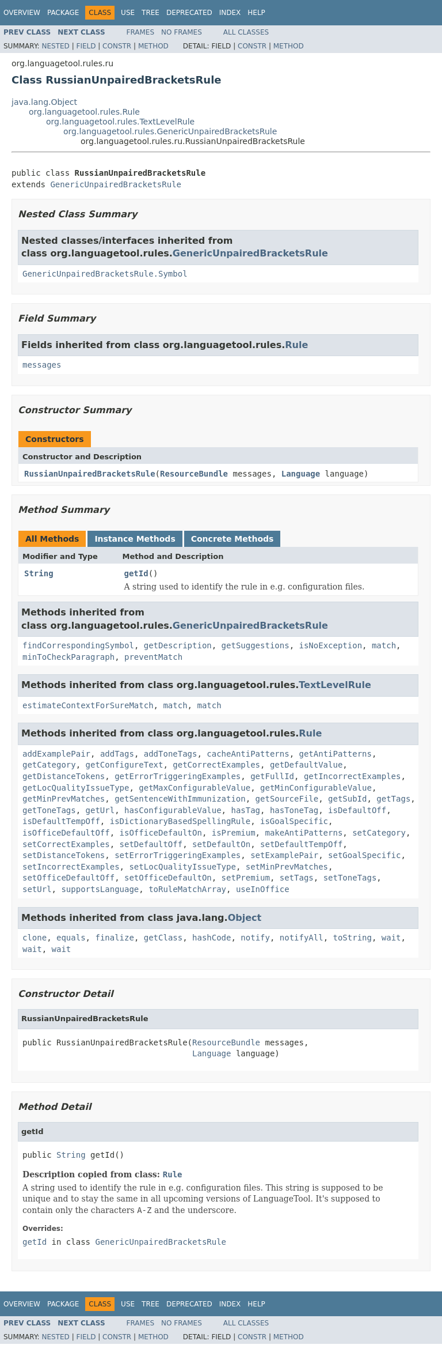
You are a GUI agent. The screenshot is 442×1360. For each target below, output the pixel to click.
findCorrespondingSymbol (78, 645)
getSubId (347, 798)
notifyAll (301, 937)
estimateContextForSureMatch (88, 705)
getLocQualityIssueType (75, 787)
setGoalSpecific (364, 855)
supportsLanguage (100, 889)
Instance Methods (134, 538)
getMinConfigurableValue (316, 787)
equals (71, 937)
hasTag (245, 810)
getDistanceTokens (63, 776)
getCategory (49, 764)
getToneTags (49, 810)
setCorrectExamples (66, 844)
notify (255, 937)
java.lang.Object (44, 102)
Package (63, 13)
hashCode (211, 937)
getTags (393, 798)
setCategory (379, 832)
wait (391, 937)
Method (153, 46)
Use (128, 13)
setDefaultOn (221, 844)
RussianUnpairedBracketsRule (89, 473)
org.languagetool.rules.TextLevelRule (120, 121)
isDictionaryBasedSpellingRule (180, 821)
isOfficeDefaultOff (66, 832)
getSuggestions (255, 645)
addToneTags (170, 753)
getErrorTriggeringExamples (178, 776)
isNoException (330, 645)
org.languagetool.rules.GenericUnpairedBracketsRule (170, 131)
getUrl (100, 810)
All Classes (246, 32)
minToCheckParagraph (68, 657)
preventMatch (153, 657)
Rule (296, 344)
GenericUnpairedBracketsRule (115, 184)
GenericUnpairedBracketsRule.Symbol (105, 273)
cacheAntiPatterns (248, 753)
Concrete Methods (232, 538)
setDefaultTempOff (301, 844)
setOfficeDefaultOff (68, 877)
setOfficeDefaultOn (168, 877)
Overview (21, 13)
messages (41, 364)
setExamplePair (284, 855)
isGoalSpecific (294, 821)
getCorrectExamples (216, 764)
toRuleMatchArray (187, 889)
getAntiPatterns (335, 753)
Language (300, 473)
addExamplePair (56, 753)
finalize (114, 937)
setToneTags (350, 877)
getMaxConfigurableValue (194, 787)
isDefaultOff (357, 810)
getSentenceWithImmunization (180, 798)
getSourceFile (287, 798)
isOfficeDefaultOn (161, 832)
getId (136, 573)
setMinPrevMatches (287, 866)
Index (230, 13)
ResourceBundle (194, 473)
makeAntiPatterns (303, 832)
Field (86, 46)
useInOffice (262, 889)
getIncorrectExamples (352, 776)
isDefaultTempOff (61, 821)
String (39, 573)
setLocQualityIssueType (182, 866)
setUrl (37, 889)
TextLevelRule (335, 684)
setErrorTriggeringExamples (178, 855)
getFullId (272, 776)
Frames (141, 32)
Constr (116, 46)
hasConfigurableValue (173, 810)
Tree (150, 13)
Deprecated (189, 13)
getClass (163, 937)
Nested (55, 46)
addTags (117, 753)
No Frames (181, 32)
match (384, 645)
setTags (297, 877)
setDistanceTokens (63, 855)
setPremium (246, 877)
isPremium (234, 832)
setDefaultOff (151, 844)
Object (245, 917)
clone (34, 937)
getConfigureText (124, 764)
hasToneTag (294, 810)
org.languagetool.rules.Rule (84, 111)
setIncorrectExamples (71, 866)
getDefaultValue (306, 764)
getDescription (178, 645)
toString (352, 937)
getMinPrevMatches (63, 798)
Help (256, 13)
